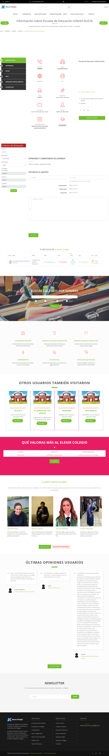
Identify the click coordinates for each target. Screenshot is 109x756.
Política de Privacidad (36, 753)
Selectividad (62, 262)
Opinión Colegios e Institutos (86, 341)
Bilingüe (5, 168)
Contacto (91, 14)
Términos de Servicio (50, 753)
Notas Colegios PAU (37, 733)
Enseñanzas (4, 162)
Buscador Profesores (61, 730)
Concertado (49, 301)
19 (77, 185)
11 (74, 185)
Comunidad (4, 170)
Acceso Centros (60, 723)
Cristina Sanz (12, 529)
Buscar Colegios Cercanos (88, 92)
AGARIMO (66, 410)
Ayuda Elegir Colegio (77, 14)
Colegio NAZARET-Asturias (54, 588)
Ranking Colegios (60, 737)
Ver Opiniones (54, 666)
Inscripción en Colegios (38, 726)
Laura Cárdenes (86, 529)
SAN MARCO (91, 410)
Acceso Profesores (61, 733)
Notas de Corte (72, 262)
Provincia (3, 177)
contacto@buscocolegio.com (92, 725)
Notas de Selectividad (86, 360)
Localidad (4, 183)
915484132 (6, 1)
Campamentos (26, 14)
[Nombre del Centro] (54, 296)
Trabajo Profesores (56, 14)
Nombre (3, 149)
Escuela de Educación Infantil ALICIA (91, 61)
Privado (60, 301)
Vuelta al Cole (83, 262)
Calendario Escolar (23, 341)
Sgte (103, 23)
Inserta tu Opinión (92, 118)
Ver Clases (45, 546)
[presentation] (41, 227)
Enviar (33, 235)
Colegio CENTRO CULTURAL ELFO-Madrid (24, 591)
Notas (65, 14)
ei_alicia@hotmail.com (36, 1)
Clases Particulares (40, 14)
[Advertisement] (54, 45)
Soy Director (62, 125)
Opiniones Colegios (61, 740)
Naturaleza (4, 155)
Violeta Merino (62, 529)
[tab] (13, 60)
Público (38, 301)
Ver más (17, 420)
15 (75, 185)
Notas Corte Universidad (38, 737)
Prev (4, 23)
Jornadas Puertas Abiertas (99, 1)
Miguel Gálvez (37, 529)
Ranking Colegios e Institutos (54, 341)
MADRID (83, 103)
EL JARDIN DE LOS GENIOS (42, 411)
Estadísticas (54, 360)
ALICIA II (18, 410)
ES (86, 1)
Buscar (15, 14)
